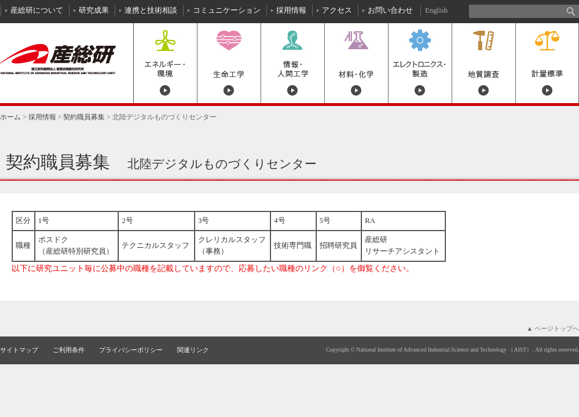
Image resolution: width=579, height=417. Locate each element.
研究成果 (94, 10)
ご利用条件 (69, 349)
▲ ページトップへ (553, 328)
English (436, 10)
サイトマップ (19, 349)
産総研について (36, 10)
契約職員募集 (84, 117)
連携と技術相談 (150, 10)
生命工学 (229, 63)
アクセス (337, 10)
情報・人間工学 (292, 63)
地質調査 (483, 63)
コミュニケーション (227, 10)
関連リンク (193, 349)
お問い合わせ (390, 10)
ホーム (10, 117)
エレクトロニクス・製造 (420, 63)
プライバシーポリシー (131, 349)
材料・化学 (356, 63)
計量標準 (547, 63)
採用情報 (291, 10)
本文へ (5, 4)
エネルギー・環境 (165, 63)
